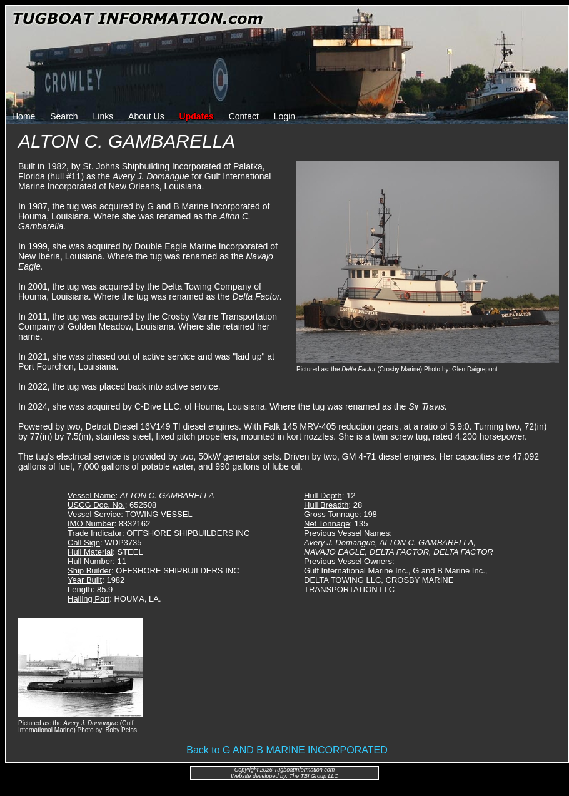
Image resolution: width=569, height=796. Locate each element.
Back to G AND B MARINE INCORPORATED (287, 750)
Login (284, 116)
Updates (196, 116)
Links (103, 116)
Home (23, 116)
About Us (146, 116)
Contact (244, 116)
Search (64, 116)
